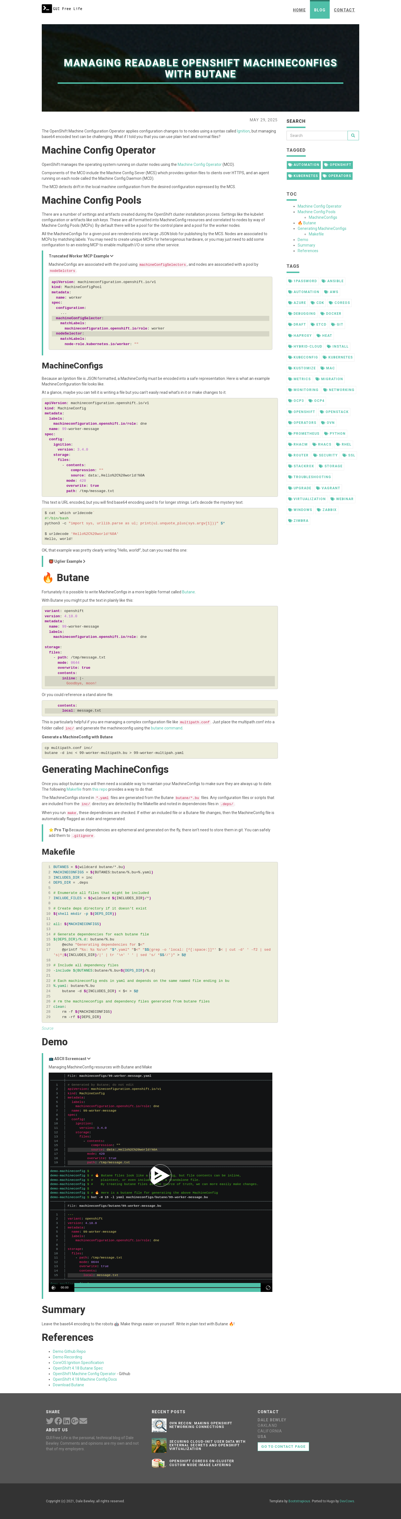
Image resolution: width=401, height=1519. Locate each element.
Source (47, 1028)
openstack (334, 412)
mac (328, 368)
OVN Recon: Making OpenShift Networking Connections (201, 1425)
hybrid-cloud (305, 346)
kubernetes (303, 176)
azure (297, 303)
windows (300, 510)
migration (329, 379)
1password (302, 281)
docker (331, 314)
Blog (320, 10)
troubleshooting (309, 477)
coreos (339, 303)
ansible (333, 281)
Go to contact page (283, 1446)
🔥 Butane (307, 223)
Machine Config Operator (200, 164)
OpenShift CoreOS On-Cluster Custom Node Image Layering (201, 1463)
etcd (318, 324)
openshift (337, 165)
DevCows (347, 1501)
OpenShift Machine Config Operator (84, 1373)
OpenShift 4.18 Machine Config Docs (85, 1379)
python (335, 434)
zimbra (298, 521)
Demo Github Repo (69, 1351)
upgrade (300, 488)
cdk (317, 303)
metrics (299, 379)
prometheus (304, 434)
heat (324, 336)
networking (338, 390)
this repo (99, 789)
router (298, 455)
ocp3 (296, 401)
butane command (166, 728)
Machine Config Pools (317, 212)
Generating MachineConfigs (322, 228)
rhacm (298, 444)
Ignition (243, 131)
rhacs (321, 444)
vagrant (328, 488)
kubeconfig (303, 357)
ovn (328, 423)
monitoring (303, 390)
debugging (302, 314)
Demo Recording (67, 1357)
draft (297, 324)
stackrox (301, 466)
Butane (188, 592)
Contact (344, 10)
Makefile (74, 789)
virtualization (307, 499)
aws (331, 292)
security (325, 455)
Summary (306, 245)
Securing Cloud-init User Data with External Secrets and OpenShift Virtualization (207, 1445)
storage (331, 466)
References (308, 251)
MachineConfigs (323, 217)
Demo (303, 239)
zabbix (327, 510)
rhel (343, 444)
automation (304, 165)
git (337, 324)
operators (337, 176)
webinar (342, 499)
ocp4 (316, 401)
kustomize (302, 368)
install (338, 346)
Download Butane (68, 1385)
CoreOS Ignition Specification (78, 1362)
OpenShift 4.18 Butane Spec (78, 1368)
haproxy (300, 336)
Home (299, 10)
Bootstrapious (299, 1501)
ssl (349, 455)
